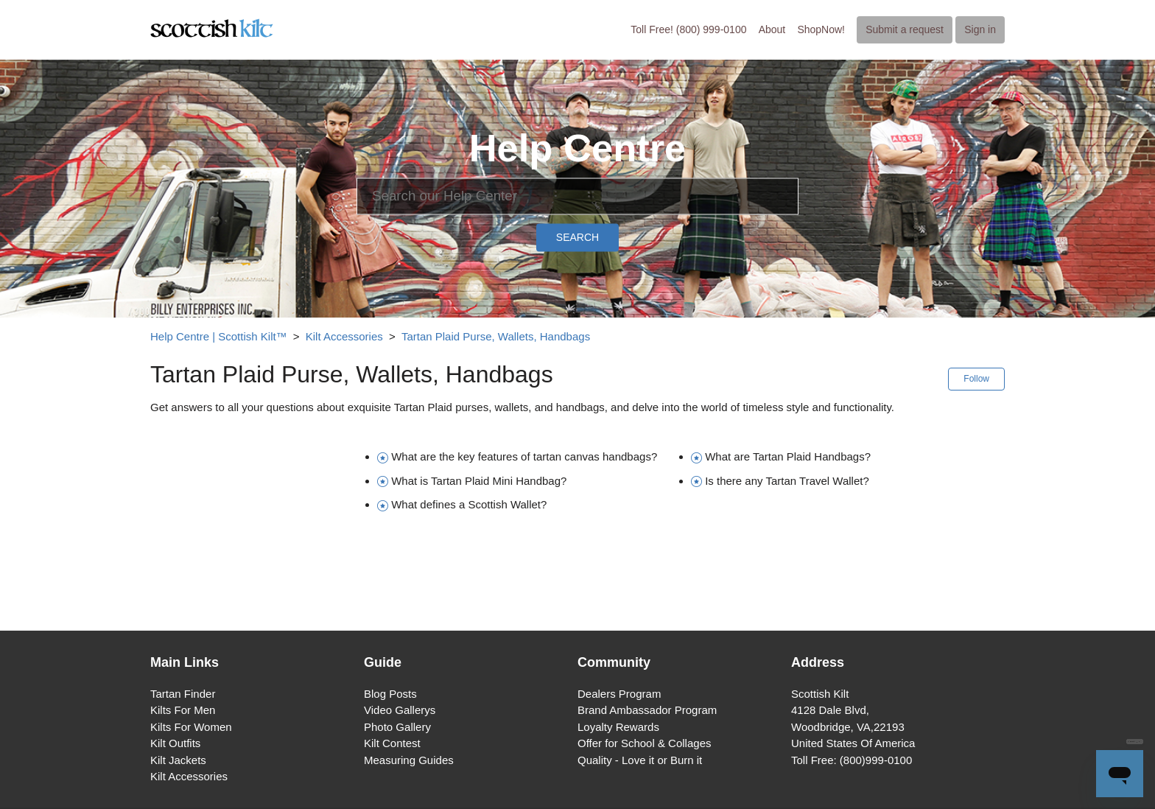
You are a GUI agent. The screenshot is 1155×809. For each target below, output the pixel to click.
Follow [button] (976, 379)
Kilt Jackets (178, 760)
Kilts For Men (182, 710)
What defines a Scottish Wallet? (469, 504)
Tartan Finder (182, 693)
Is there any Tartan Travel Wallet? (787, 480)
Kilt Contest (392, 743)
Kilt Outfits (175, 743)
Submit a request (905, 29)
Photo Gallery (397, 727)
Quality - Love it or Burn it (640, 760)
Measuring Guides (409, 760)
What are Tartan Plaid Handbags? (788, 456)
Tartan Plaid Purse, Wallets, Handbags (495, 336)
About (772, 29)
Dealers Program (619, 693)
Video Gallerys (399, 710)
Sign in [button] (980, 29)
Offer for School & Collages (644, 743)
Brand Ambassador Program (647, 710)
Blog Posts (390, 693)
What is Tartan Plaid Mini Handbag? (478, 480)
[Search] (577, 196)
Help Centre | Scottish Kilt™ (218, 336)
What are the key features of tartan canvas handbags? (524, 456)
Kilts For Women (191, 727)
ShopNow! (821, 29)
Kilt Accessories (344, 336)
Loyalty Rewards (618, 727)
